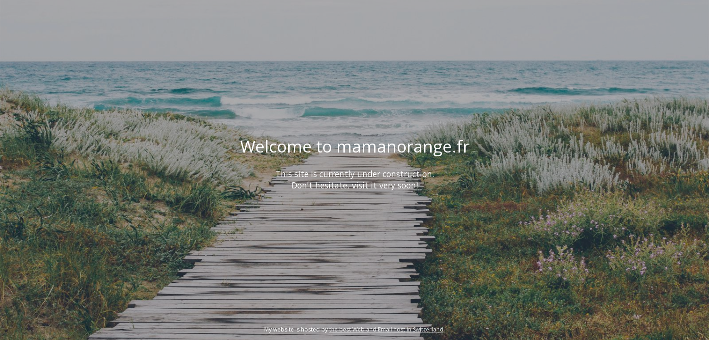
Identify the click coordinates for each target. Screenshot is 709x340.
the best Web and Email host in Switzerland (386, 329)
